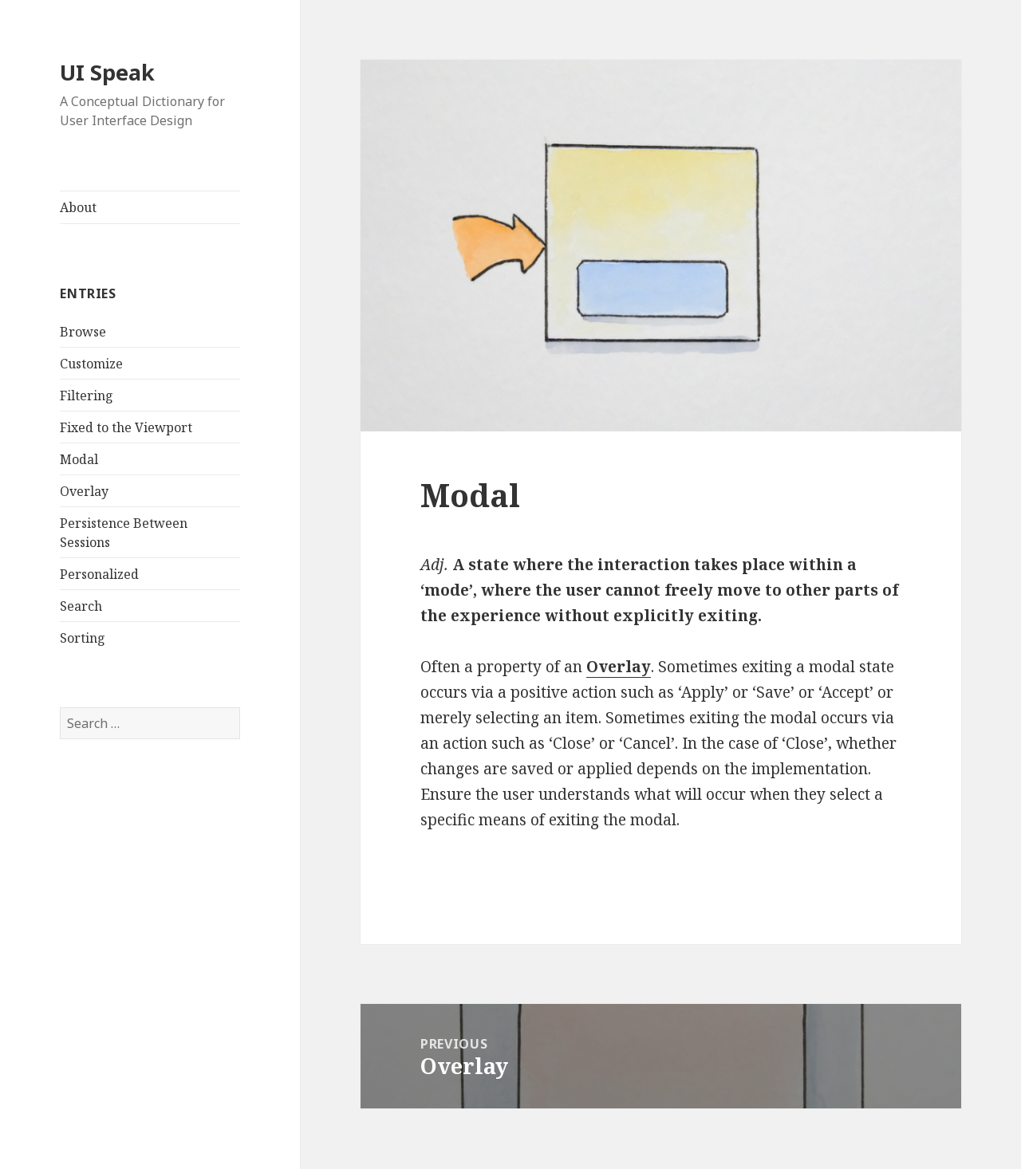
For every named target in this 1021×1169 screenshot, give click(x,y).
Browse (83, 331)
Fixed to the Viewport (126, 427)
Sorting (82, 638)
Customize (91, 363)
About (78, 207)
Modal (79, 459)
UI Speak (107, 72)
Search (81, 606)
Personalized (99, 574)
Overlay (84, 491)
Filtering (86, 395)
